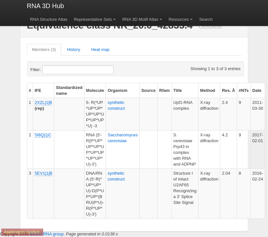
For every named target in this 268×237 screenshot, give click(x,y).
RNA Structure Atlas (49, 19)
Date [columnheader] (257, 90)
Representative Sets (93, 19)
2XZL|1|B (43, 102)
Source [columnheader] (148, 90)
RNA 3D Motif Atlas (140, 19)
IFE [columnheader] (38, 90)
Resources (179, 19)
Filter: (52, 69)
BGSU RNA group (47, 233)
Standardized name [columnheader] (69, 90)
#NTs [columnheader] (244, 90)
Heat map (100, 49)
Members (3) (44, 49)
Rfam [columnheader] (164, 90)
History (73, 49)
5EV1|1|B (43, 173)
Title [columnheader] (177, 90)
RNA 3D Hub (45, 5)
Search (205, 19)
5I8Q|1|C (43, 134)
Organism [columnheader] (117, 90)
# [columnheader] (30, 90)
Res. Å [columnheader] (228, 90)
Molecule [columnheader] (95, 90)
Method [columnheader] (207, 90)
